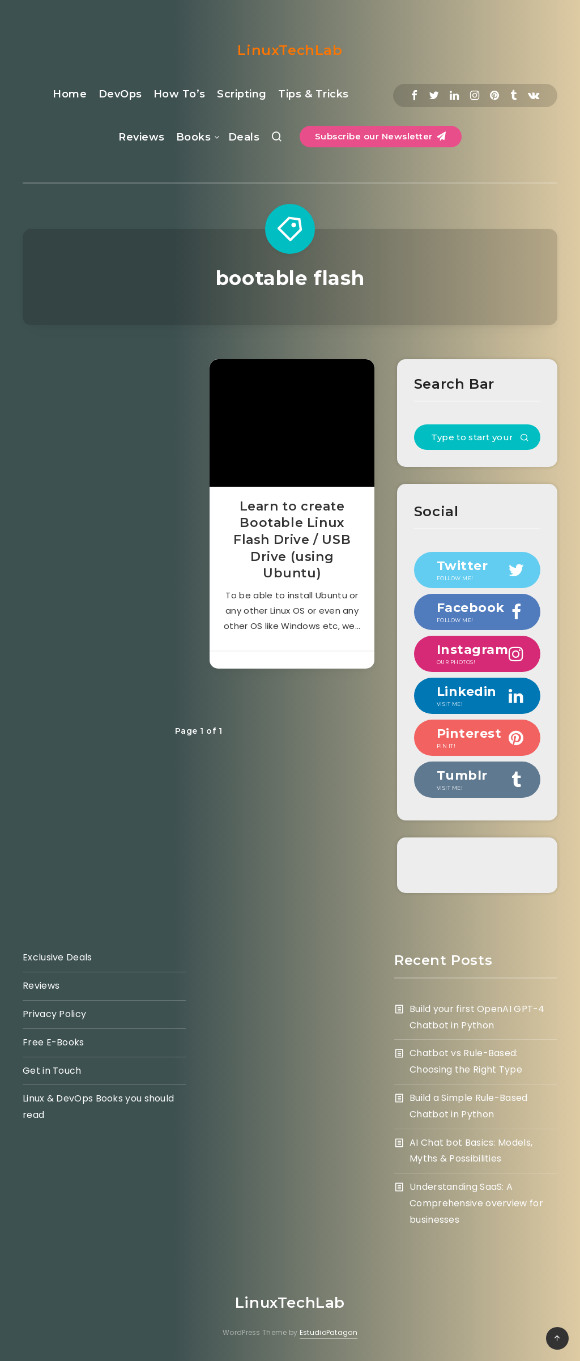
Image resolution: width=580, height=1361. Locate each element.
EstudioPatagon (328, 1332)
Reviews (141, 137)
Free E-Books (53, 1042)
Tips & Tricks (313, 94)
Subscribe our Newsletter (380, 136)
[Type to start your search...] (477, 437)
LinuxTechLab (289, 50)
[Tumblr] (513, 95)
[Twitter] (434, 95)
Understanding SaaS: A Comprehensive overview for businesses (476, 1203)
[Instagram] (474, 95)
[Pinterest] (494, 95)
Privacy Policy (54, 1013)
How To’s (179, 94)
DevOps (120, 94)
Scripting (242, 94)
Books (193, 137)
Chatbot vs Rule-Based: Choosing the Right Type (466, 1061)
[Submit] (524, 438)
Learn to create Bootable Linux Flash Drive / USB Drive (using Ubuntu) (292, 540)
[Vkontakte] (533, 95)
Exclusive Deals (57, 957)
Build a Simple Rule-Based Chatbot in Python (469, 1106)
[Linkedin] (454, 95)
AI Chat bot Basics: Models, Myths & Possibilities (471, 1151)
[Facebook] (414, 95)
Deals (244, 137)
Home (70, 94)
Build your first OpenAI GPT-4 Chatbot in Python (477, 1017)
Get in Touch (52, 1070)
